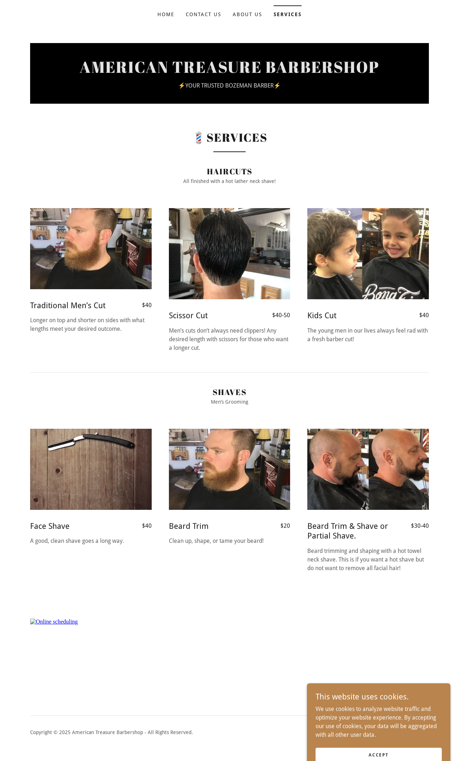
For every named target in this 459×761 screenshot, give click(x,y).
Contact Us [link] (203, 14)
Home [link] (165, 14)
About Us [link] (247, 14)
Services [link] (288, 14)
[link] (229, 70)
